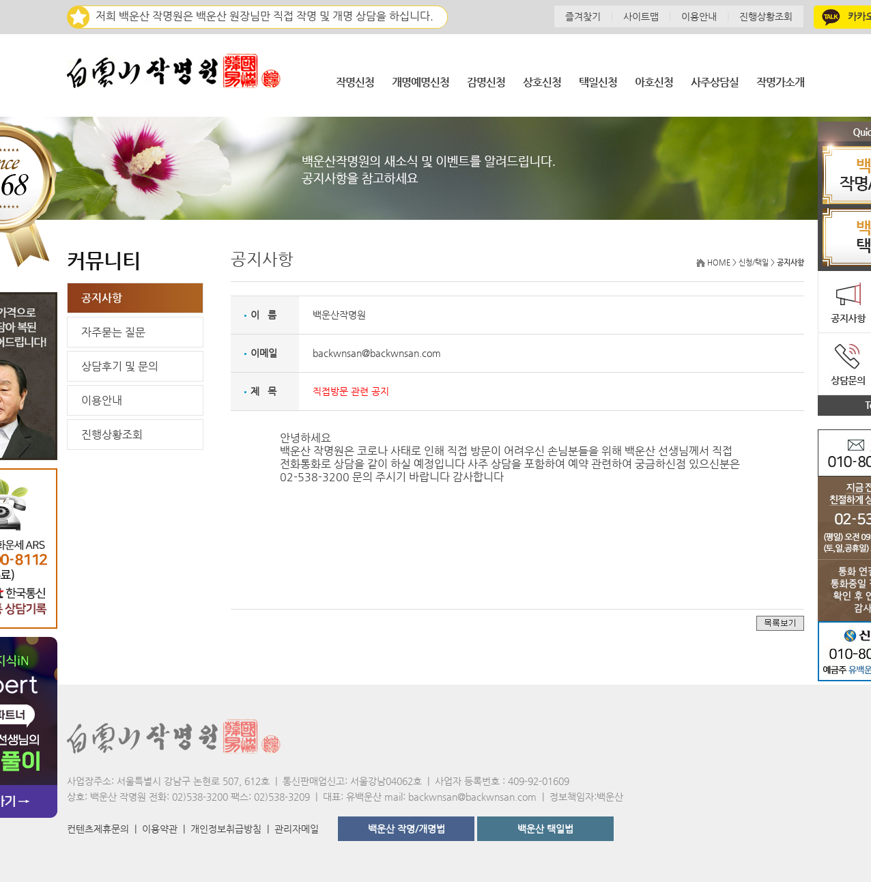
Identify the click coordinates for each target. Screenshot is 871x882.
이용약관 (159, 828)
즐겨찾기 (583, 16)
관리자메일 (296, 828)
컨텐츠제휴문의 (98, 828)
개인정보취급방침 (225, 828)
